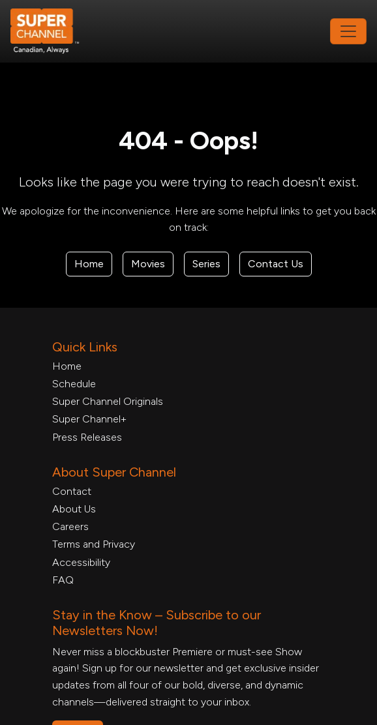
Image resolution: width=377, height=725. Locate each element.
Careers (70, 526)
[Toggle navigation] (348, 31)
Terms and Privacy (93, 544)
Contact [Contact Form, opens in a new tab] (71, 491)
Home (89, 264)
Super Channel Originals (107, 401)
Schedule (74, 383)
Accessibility (81, 562)
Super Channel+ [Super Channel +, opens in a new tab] (89, 419)
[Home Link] (53, 31)
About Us (74, 509)
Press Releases (87, 437)
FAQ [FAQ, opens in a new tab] (63, 580)
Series (206, 264)
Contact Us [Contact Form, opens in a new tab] (275, 264)
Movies (148, 264)
